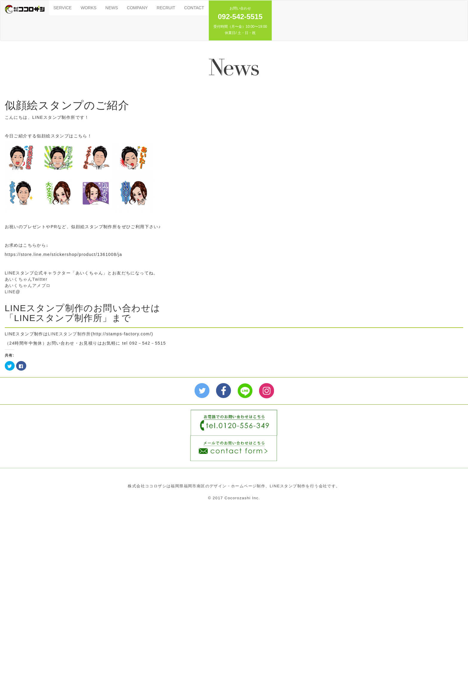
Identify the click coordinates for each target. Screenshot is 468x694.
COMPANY (137, 7)
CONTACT (194, 7)
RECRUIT (166, 7)
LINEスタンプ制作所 (69, 333)
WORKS (88, 7)
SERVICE (62, 7)
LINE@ (12, 291)
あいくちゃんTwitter (26, 279)
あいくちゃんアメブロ (28, 285)
